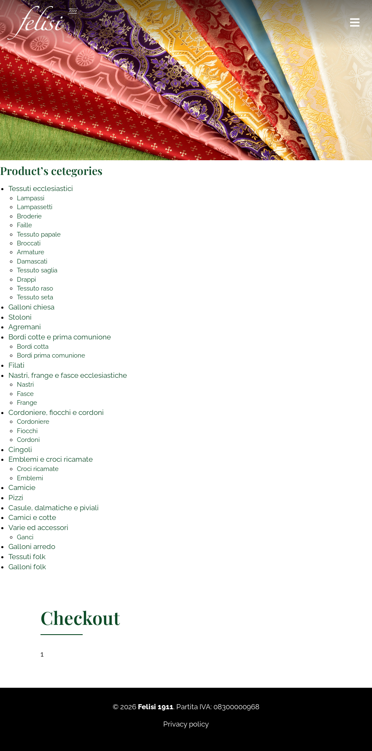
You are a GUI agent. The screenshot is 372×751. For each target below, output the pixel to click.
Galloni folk (27, 567)
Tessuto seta (35, 297)
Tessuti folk (27, 556)
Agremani (24, 327)
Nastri (25, 384)
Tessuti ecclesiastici (40, 188)
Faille (24, 225)
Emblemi (30, 478)
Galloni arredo (31, 546)
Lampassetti (34, 207)
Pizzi (15, 497)
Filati (16, 365)
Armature (30, 252)
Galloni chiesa (31, 307)
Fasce (25, 394)
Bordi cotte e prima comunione (59, 337)
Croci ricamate (38, 469)
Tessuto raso (35, 288)
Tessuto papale (39, 234)
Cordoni (28, 440)
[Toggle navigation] (355, 22)
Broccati (28, 243)
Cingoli (20, 449)
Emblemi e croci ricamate (50, 459)
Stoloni (20, 317)
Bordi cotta (33, 346)
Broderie (29, 216)
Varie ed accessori (38, 527)
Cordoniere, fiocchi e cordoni (56, 412)
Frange (27, 402)
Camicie (21, 487)
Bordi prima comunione (51, 355)
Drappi (26, 279)
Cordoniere (33, 421)
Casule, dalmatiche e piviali (53, 507)
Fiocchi (27, 431)
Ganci (25, 537)
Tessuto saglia (37, 270)
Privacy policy (186, 724)
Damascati (32, 261)
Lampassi (30, 198)
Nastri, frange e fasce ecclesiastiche (67, 375)
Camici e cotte (32, 517)
